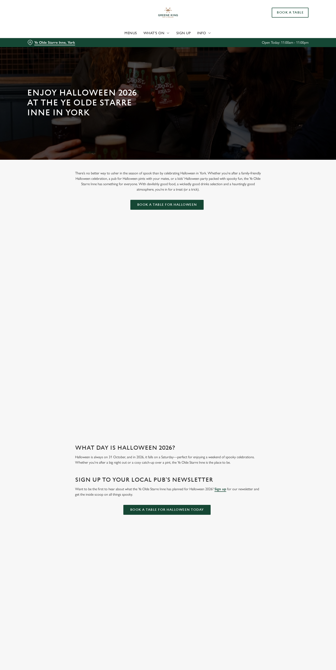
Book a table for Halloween (167, 205)
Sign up (220, 489)
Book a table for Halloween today (167, 510)
